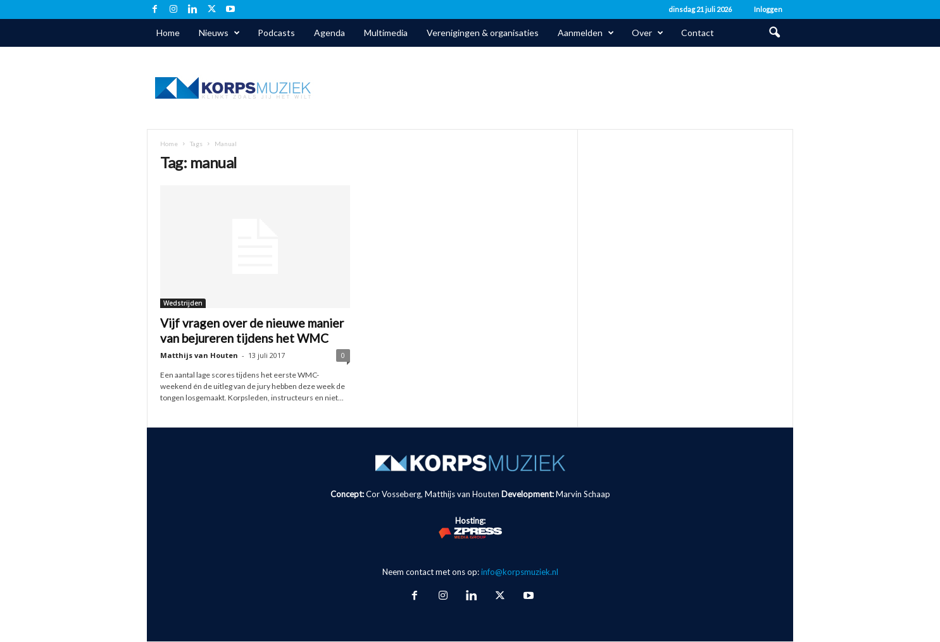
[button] (774, 33)
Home (168, 32)
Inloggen (768, 9)
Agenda (329, 32)
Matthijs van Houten (199, 355)
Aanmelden (586, 33)
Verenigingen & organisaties (483, 32)
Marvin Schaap (583, 494)
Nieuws (219, 33)
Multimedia (386, 32)
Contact (697, 32)
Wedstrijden (183, 303)
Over (647, 33)
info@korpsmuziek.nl (519, 572)
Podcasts (276, 32)
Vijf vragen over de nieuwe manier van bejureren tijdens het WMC (252, 330)
